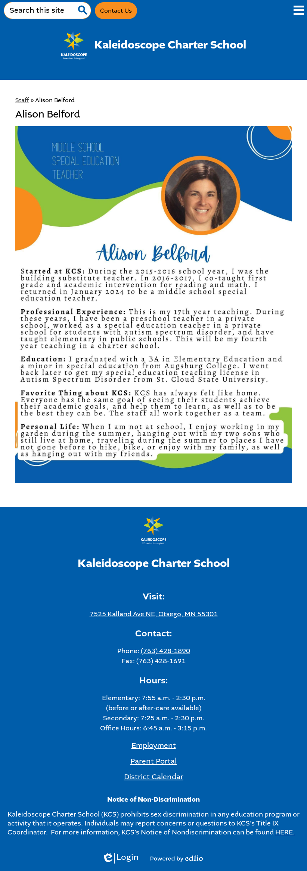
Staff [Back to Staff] (22, 100)
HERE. (285, 832)
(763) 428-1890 (165, 650)
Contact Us (116, 11)
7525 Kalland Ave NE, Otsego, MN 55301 (154, 614)
